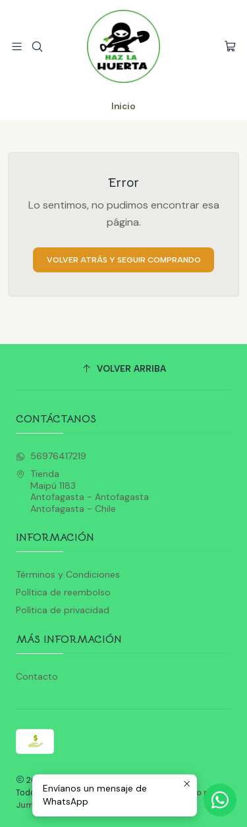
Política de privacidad (62, 610)
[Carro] (230, 46)
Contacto (37, 676)
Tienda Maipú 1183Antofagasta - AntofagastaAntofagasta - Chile (82, 491)
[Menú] (17, 46)
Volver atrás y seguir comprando (124, 259)
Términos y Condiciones (68, 574)
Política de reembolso (63, 592)
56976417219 (51, 456)
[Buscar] (36, 46)
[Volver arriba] (123, 369)
